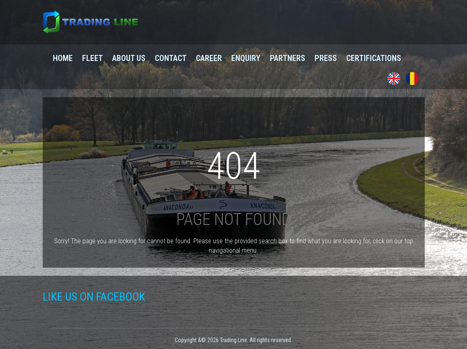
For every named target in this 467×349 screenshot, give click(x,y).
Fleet (92, 58)
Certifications (373, 58)
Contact (171, 58)
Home (63, 58)
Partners (287, 58)
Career (209, 58)
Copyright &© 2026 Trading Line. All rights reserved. (233, 340)
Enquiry (246, 58)
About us (129, 58)
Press (326, 58)
